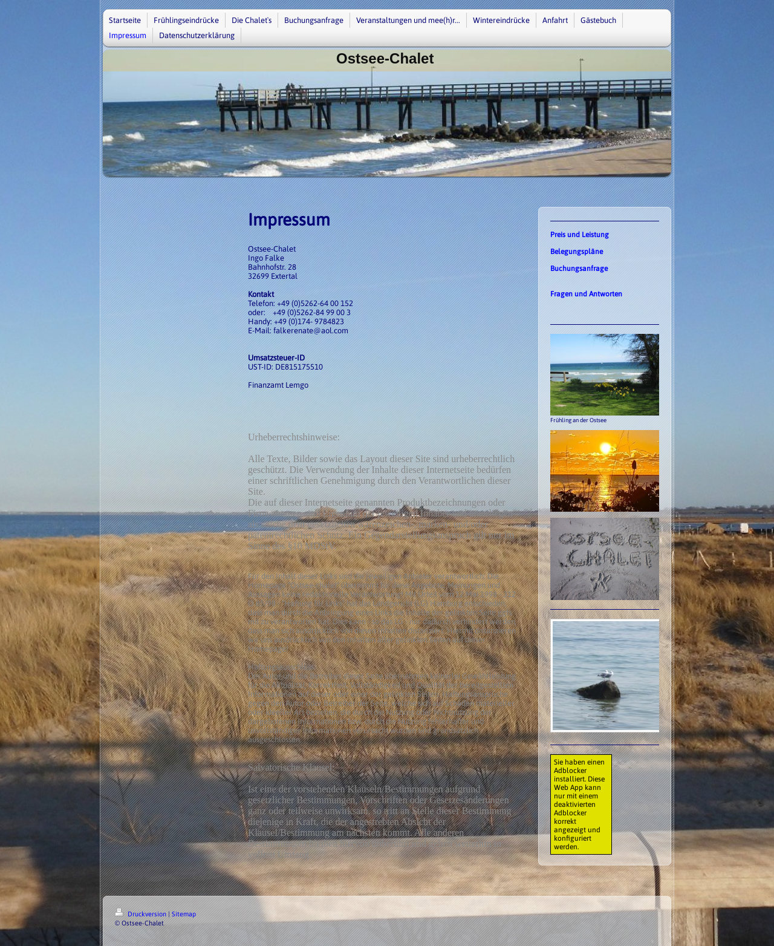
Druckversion (141, 914)
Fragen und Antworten (586, 294)
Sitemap (184, 914)
